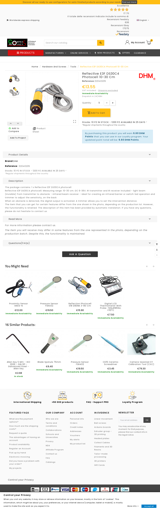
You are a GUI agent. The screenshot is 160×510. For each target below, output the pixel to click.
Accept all (149, 506)
